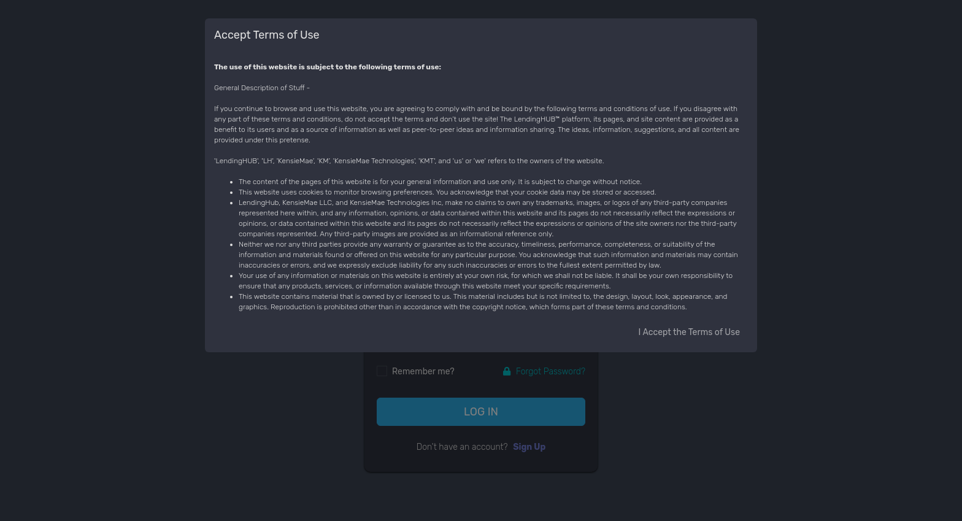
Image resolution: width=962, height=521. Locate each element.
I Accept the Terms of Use (689, 332)
